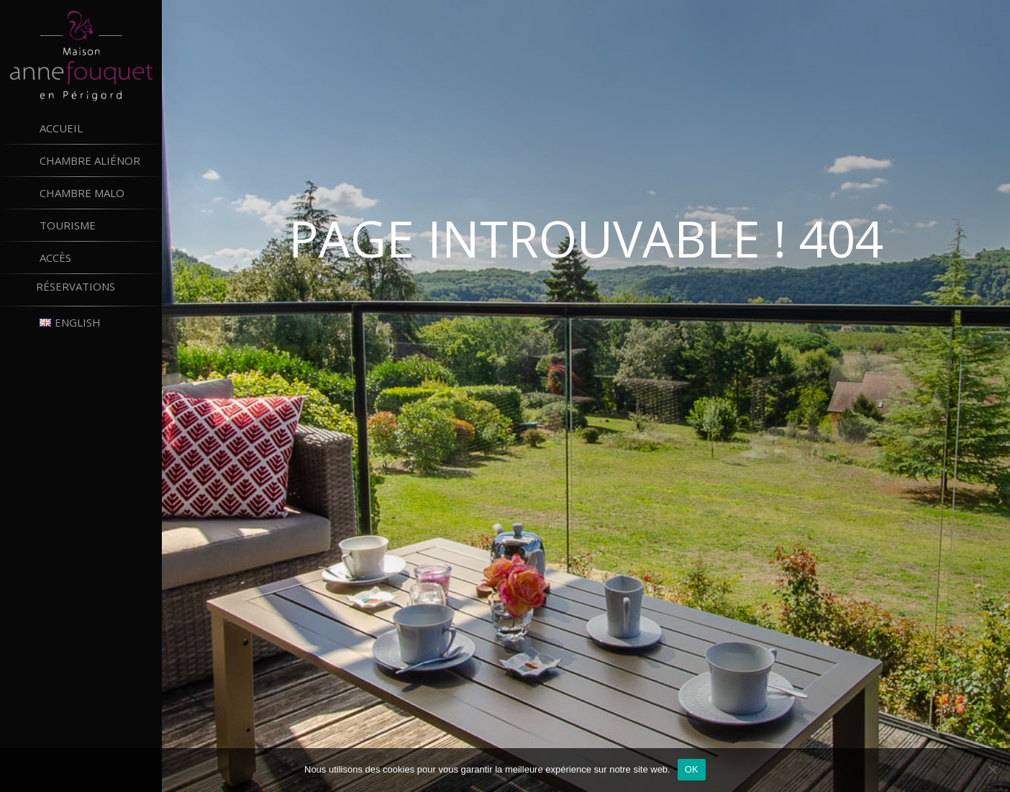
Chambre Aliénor (90, 160)
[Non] (992, 770)
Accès (55, 257)
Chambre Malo (82, 193)
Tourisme (68, 225)
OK (692, 769)
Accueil (61, 128)
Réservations (99, 290)
